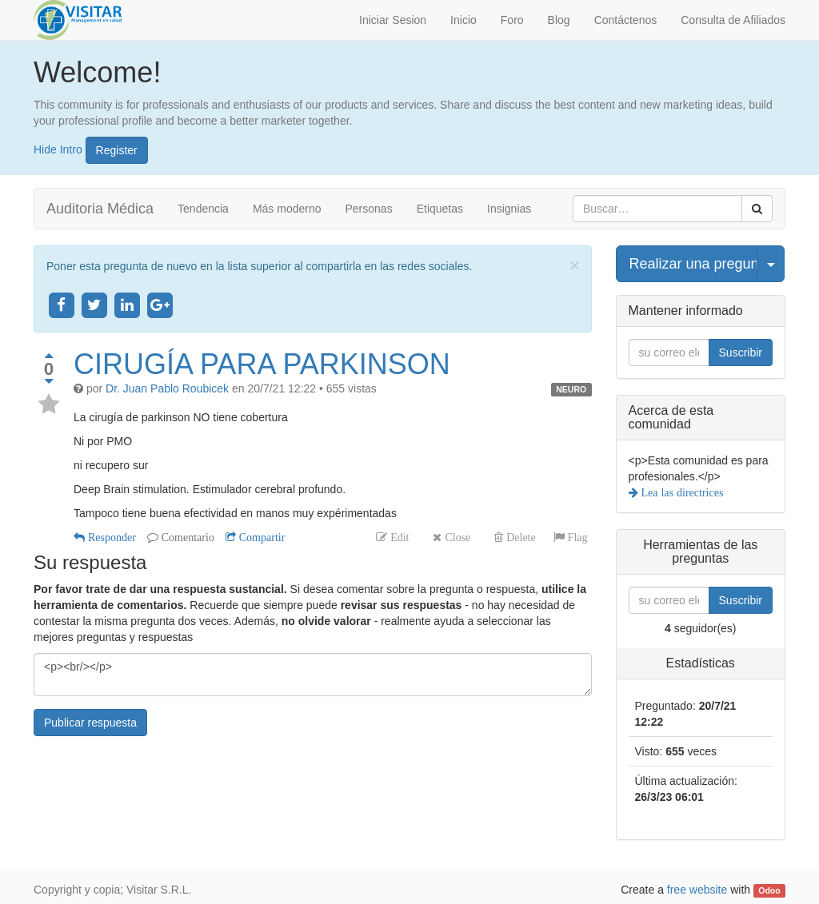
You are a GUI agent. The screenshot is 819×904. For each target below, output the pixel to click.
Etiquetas (440, 208)
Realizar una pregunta (693, 264)
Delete (519, 537)
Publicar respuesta (90, 722)
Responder (110, 537)
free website (697, 889)
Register (117, 150)
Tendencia (203, 208)
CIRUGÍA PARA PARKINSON (262, 364)
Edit (398, 537)
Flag (576, 537)
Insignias (509, 208)
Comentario (186, 537)
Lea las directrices (681, 492)
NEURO (571, 389)
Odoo (769, 890)
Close (455, 537)
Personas (369, 208)
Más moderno (287, 208)
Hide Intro (58, 148)
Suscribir (740, 352)
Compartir (261, 537)
